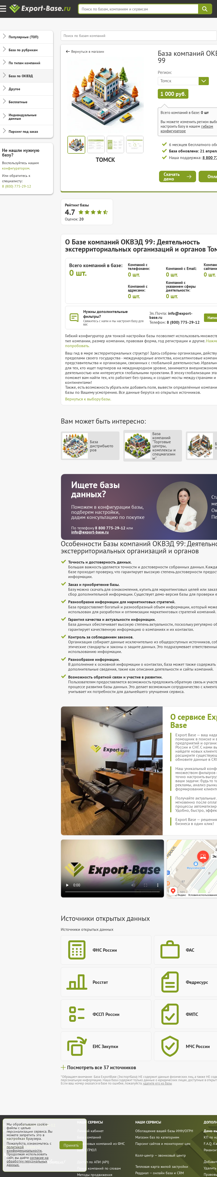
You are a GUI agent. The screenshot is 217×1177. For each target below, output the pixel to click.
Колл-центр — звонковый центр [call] (160, 1155)
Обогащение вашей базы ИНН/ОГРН (164, 1131)
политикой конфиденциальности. (24, 1149)
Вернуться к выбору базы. (88, 398)
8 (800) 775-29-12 (16, 186)
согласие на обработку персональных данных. (28, 1161)
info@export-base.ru (170, 315)
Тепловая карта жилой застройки (161, 1166)
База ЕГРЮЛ (87, 1150)
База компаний (89, 1137)
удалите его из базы (157, 1083)
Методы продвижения (94, 1174)
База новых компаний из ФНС (101, 1143)
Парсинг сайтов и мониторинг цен (162, 1143)
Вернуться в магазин (87, 51)
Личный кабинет (90, 1131)
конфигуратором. (16, 168)
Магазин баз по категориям (157, 1137)
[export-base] (40, 9)
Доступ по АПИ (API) (93, 1162)
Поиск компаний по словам (99, 1168)
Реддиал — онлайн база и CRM (159, 1173)
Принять (71, 1145)
